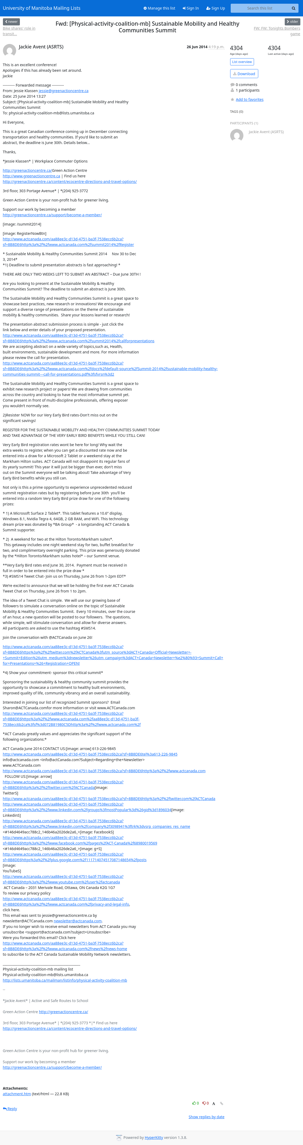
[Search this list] (260, 8)
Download (244, 73)
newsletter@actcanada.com (78, 920)
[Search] (293, 8)
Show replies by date (206, 1116)
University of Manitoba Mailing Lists (42, 8)
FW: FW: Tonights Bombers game (277, 31)
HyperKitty (154, 1137)
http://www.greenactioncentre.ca (31, 175)
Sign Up (215, 8)
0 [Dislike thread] (206, 1103)
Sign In (191, 8)
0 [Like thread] (196, 1103)
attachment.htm (17, 1093)
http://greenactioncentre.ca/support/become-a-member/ (52, 214)
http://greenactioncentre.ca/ (27, 170)
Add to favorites (247, 99)
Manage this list (159, 8)
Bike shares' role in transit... (19, 31)
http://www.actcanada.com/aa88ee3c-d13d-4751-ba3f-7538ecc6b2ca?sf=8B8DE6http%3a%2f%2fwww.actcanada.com (104, 770)
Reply (10, 1108)
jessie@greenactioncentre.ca (63, 90)
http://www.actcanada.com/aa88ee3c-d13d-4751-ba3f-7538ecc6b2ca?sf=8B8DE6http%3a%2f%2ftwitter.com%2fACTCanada (109, 798)
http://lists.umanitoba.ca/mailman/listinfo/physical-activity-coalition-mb (65, 980)
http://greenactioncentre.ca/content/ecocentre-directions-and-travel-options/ (70, 181)
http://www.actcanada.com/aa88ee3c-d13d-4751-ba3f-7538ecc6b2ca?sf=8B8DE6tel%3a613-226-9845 (90, 754)
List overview (242, 62)
